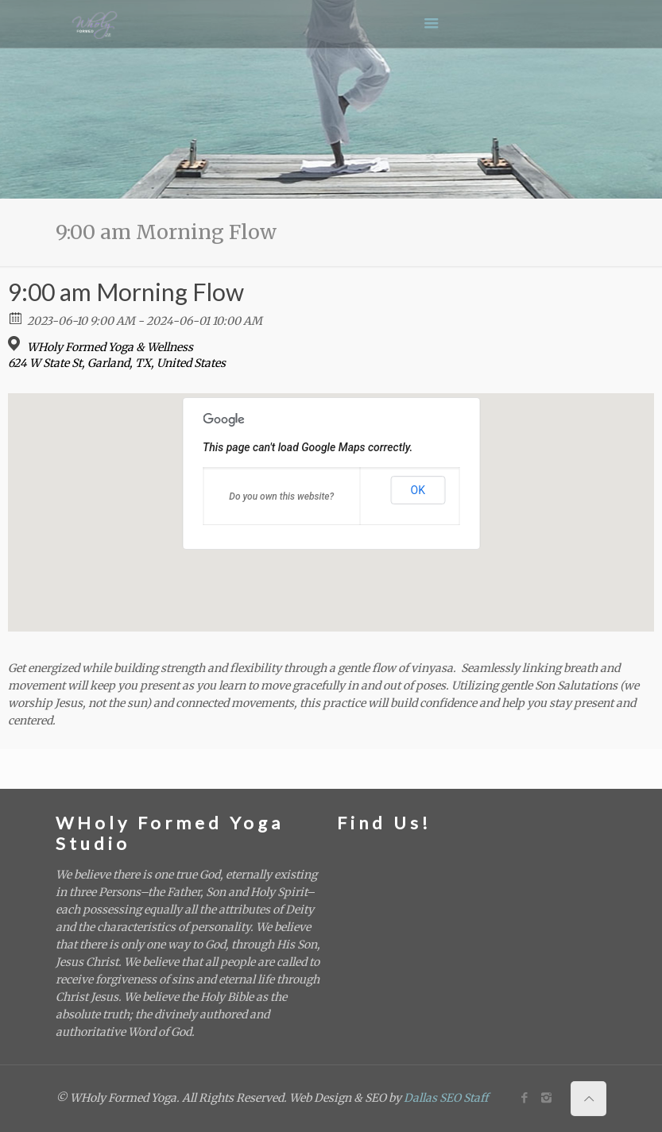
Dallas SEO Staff (446, 1098)
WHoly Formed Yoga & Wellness (110, 347)
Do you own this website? (281, 496)
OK (418, 490)
